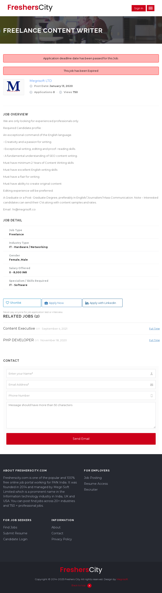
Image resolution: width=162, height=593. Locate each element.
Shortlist (13, 302)
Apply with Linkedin (100, 303)
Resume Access (96, 484)
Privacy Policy (61, 539)
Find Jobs (10, 527)
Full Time (154, 328)
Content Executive (19, 328)
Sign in (138, 8)
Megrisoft (122, 579)
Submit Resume (15, 533)
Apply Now (54, 303)
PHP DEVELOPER (18, 340)
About (56, 527)
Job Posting (93, 478)
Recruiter (91, 489)
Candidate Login (15, 539)
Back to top (82, 585)
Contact (57, 533)
